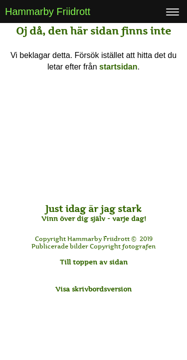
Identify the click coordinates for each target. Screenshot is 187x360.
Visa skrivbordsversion (93, 289)
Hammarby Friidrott (47, 11)
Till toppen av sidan (94, 262)
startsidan (118, 66)
